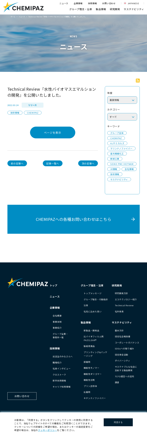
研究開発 (115, 9)
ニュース (63, 3)
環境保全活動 (121, 354)
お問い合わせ (109, 3)
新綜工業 (114, 158)
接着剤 (87, 361)
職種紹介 (57, 362)
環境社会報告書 (122, 336)
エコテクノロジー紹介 (126, 299)
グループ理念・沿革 (80, 9)
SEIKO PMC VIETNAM (121, 163)
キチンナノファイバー (95, 398)
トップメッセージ (92, 293)
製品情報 (101, 9)
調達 (117, 382)
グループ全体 (117, 133)
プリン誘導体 (90, 386)
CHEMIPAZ (32, 112)
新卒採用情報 (59, 380)
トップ (53, 285)
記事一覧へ (52, 163)
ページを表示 (52, 132)
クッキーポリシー (47, 430)
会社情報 (129, 169)
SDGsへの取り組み (124, 348)
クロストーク (59, 374)
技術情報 (14, 112)
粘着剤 (87, 392)
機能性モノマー (91, 367)
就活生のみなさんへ (63, 356)
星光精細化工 (117, 153)
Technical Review (124, 305)
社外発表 (119, 311)
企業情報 (78, 3)
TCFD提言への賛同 (124, 376)
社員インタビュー (61, 368)
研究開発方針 (121, 293)
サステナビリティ (134, 9)
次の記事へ (88, 163)
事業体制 (57, 321)
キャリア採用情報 (61, 386)
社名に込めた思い (92, 311)
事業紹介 (57, 327)
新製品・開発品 (91, 330)
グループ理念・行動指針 (96, 299)
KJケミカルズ (117, 143)
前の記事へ (17, 163)
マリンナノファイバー (121, 148)
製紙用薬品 (89, 346)
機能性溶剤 (89, 379)
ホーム (13, 16)
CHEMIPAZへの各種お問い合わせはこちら (73, 219)
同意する (118, 422)
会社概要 (57, 315)
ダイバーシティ (122, 360)
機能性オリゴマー (92, 373)
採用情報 (92, 3)
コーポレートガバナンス (127, 342)
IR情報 (113, 169)
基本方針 (119, 330)
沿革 (86, 305)
